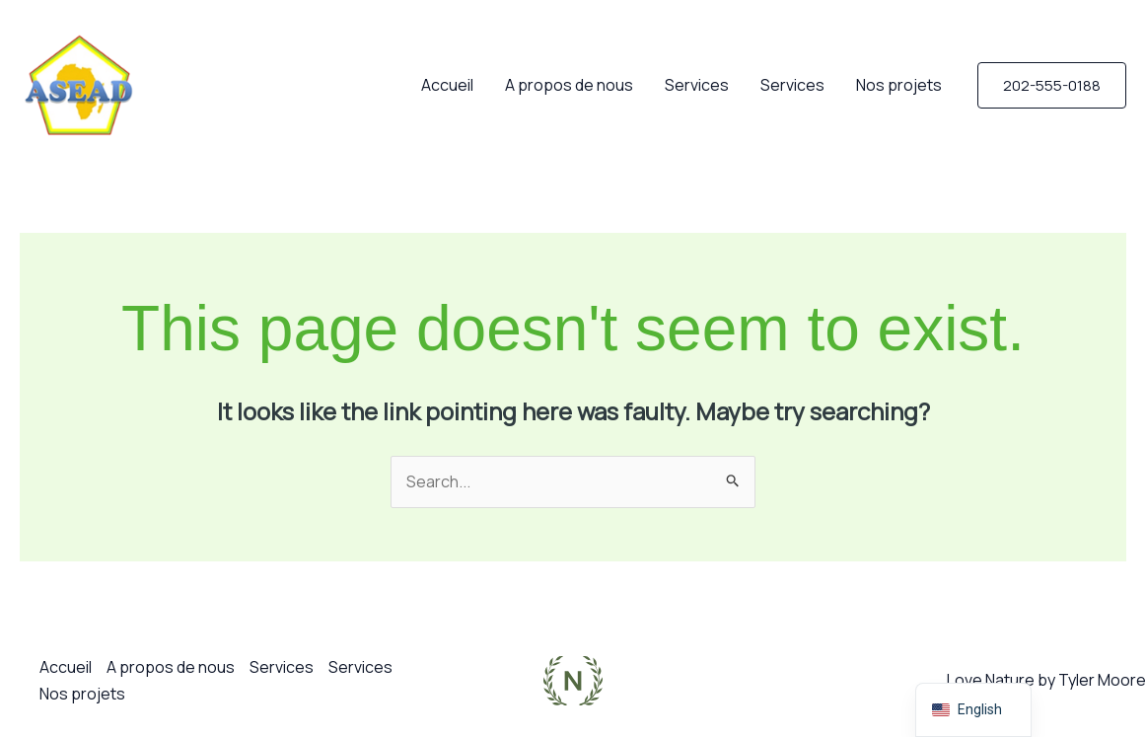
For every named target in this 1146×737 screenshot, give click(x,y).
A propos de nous (569, 85)
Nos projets (899, 85)
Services (697, 85)
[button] (1051, 85)
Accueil (447, 85)
